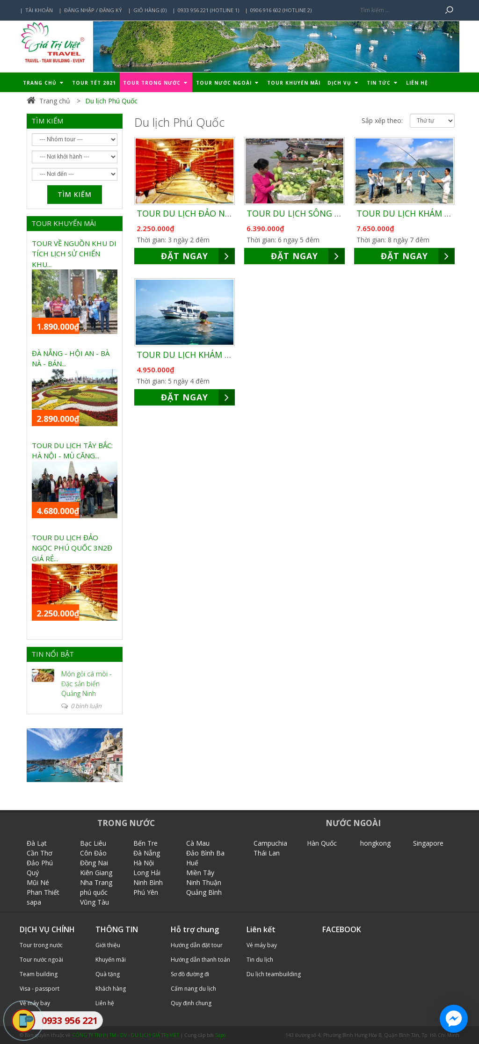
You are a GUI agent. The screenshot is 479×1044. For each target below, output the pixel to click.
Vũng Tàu (94, 902)
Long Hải (146, 872)
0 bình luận (81, 706)
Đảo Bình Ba (205, 852)
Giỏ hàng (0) (150, 10)
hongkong (375, 843)
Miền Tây (200, 872)
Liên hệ (417, 83)
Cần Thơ (39, 852)
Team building (39, 974)
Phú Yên (145, 892)
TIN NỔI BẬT (52, 654)
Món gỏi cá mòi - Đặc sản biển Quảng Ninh (86, 683)
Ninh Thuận (203, 882)
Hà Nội (143, 862)
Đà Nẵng (146, 852)
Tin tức (383, 83)
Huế (192, 862)
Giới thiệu (107, 945)
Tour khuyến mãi (293, 83)
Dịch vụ (343, 83)
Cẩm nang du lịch (193, 989)
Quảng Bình (204, 892)
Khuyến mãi (110, 960)
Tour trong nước (156, 83)
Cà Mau (198, 843)
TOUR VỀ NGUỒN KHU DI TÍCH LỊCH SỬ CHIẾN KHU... (74, 254)
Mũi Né (38, 882)
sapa (34, 902)
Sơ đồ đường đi (190, 974)
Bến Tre (145, 843)
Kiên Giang (96, 872)
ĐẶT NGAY (198, 256)
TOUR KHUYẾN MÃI (63, 223)
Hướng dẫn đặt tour (197, 945)
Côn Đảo (93, 852)
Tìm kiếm (75, 194)
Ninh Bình (148, 882)
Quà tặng (107, 974)
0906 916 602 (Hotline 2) (281, 10)
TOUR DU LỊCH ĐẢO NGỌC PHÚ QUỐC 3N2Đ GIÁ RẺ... (72, 548)
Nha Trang (96, 882)
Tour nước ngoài (228, 83)
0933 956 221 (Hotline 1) (208, 10)
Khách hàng (110, 989)
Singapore (428, 843)
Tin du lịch (260, 960)
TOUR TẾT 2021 (94, 83)
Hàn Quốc (322, 843)
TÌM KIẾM (47, 120)
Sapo (220, 1035)
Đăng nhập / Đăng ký (93, 10)
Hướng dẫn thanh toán (200, 960)
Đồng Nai (94, 862)
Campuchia (270, 843)
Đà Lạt (37, 843)
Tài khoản (39, 10)
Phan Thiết (43, 892)
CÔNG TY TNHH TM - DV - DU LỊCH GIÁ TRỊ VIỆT (125, 1035)
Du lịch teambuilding (274, 974)
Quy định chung (191, 1003)
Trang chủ (44, 83)
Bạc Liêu (93, 843)
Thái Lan (267, 852)
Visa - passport (39, 989)
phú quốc (94, 892)
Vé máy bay (262, 945)
